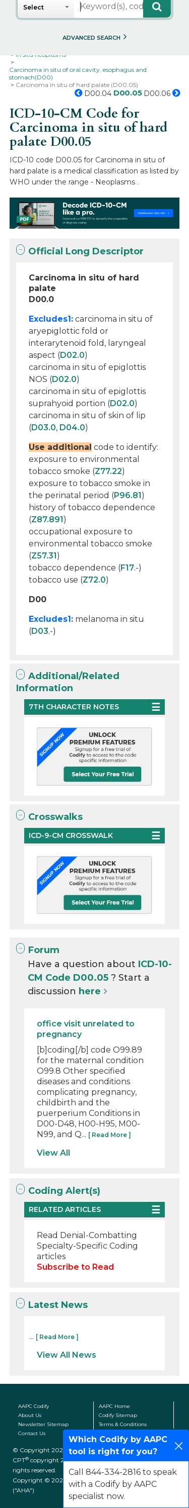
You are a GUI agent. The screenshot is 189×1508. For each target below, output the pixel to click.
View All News (66, 1355)
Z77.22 (108, 471)
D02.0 (72, 355)
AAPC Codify (33, 1406)
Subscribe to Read (75, 1267)
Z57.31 (44, 555)
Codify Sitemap (118, 1415)
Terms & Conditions (123, 1424)
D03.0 (43, 427)
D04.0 (72, 427)
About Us (29, 1415)
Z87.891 (47, 519)
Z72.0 (94, 580)
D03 (39, 631)
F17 (127, 568)
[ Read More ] (109, 1135)
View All (53, 1153)
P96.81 (128, 495)
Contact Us (31, 1433)
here (90, 991)
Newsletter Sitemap (43, 1424)
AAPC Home (114, 1406)
